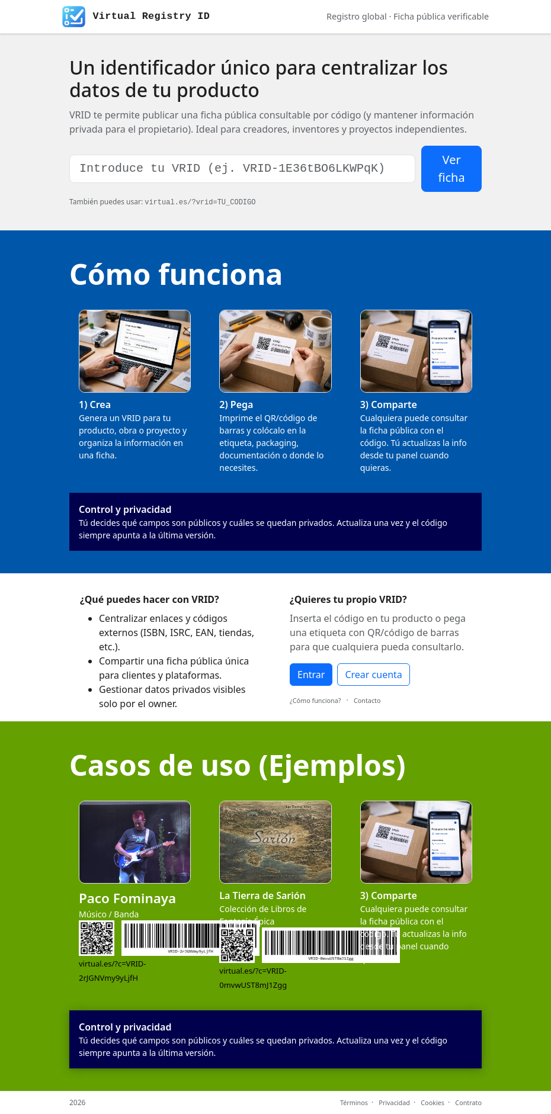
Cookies (432, 1102)
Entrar (311, 674)
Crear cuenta (373, 674)
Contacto (367, 700)
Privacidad (394, 1102)
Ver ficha (451, 168)
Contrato (468, 1102)
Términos (354, 1102)
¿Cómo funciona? (315, 700)
